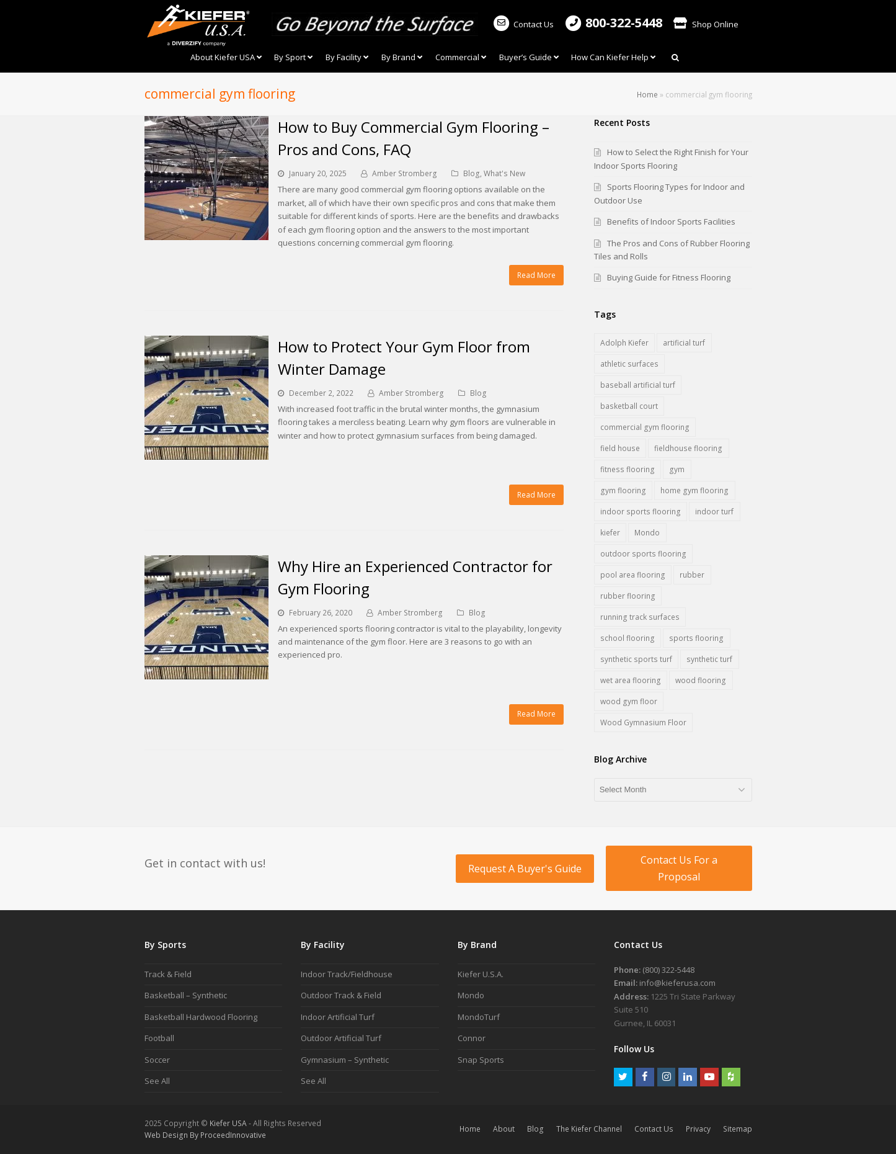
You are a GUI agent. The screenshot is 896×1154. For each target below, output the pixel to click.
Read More (536, 275)
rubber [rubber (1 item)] (692, 575)
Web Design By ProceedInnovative (205, 1135)
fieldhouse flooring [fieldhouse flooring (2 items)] (688, 448)
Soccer (157, 1059)
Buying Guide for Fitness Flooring (668, 277)
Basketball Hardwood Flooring (200, 1016)
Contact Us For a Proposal (679, 868)
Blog (471, 173)
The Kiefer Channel (589, 1129)
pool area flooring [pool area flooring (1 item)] (632, 575)
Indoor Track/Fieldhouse (347, 974)
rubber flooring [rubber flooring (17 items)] (627, 596)
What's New (504, 173)
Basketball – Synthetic (185, 995)
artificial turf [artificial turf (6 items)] (684, 343)
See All (157, 1080)
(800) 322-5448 (668, 969)
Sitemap (737, 1129)
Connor (472, 1038)
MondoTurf (479, 1016)
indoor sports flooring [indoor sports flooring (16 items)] (640, 511)
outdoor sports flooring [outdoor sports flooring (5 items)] (643, 553)
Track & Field (168, 974)
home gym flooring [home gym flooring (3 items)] (694, 490)
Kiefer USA (228, 1123)
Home (647, 94)
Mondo (471, 995)
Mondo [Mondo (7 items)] (647, 532)
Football (159, 1038)
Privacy (698, 1129)
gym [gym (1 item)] (677, 469)
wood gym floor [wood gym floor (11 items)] (628, 701)
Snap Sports (481, 1059)
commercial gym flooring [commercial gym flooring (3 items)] (645, 427)
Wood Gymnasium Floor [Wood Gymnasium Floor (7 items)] (643, 722)
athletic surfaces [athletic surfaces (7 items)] (629, 364)
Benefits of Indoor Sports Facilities (671, 221)
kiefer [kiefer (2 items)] (610, 532)
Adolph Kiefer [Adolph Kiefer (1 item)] (624, 343)
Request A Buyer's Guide (525, 868)
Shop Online (706, 24)
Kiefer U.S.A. (480, 974)
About (504, 1129)
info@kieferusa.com (677, 982)
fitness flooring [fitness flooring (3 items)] (627, 469)
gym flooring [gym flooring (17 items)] (623, 490)
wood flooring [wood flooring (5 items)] (700, 680)
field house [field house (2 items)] (620, 448)
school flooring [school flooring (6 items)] (627, 638)
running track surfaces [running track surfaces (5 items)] (640, 617)
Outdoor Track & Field (341, 995)
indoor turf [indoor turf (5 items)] (714, 511)
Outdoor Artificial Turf (341, 1038)
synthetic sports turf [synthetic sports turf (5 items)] (636, 659)
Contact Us (522, 24)
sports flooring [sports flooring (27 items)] (696, 638)
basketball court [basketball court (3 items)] (629, 406)
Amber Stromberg (404, 173)
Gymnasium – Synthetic (345, 1059)
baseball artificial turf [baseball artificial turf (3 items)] (637, 385)
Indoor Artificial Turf (338, 1016)
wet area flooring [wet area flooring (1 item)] (630, 680)
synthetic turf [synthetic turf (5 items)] (709, 659)
